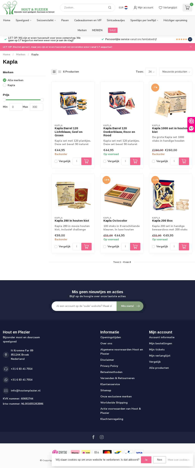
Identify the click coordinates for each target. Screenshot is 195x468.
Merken (82, 30)
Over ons (106, 343)
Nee (159, 460)
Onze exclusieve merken (116, 396)
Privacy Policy (109, 366)
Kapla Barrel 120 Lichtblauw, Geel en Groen (68, 132)
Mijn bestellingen (160, 343)
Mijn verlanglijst (159, 355)
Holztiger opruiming (175, 20)
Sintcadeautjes (116, 20)
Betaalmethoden (111, 372)
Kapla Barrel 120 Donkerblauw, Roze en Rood (119, 132)
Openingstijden (110, 337)
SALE (112, 30)
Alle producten (159, 368)
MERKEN (97, 30)
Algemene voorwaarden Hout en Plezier (121, 352)
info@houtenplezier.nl (26, 390)
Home (6, 20)
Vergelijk (64, 161)
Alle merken (15, 80)
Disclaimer (107, 360)
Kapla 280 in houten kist (72, 220)
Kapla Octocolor (115, 220)
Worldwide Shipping (114, 402)
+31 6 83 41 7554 (21, 369)
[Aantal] (76, 161)
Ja (146, 460)
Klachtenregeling (111, 419)
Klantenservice (110, 384)
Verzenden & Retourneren (117, 378)
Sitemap (105, 390)
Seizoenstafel (45, 20)
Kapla (34, 54)
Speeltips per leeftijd (143, 20)
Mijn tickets (157, 349)
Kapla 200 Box (162, 220)
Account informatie (161, 337)
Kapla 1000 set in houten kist (170, 130)
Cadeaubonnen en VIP (87, 20)
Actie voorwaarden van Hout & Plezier (120, 411)
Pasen (65, 20)
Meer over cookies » (178, 459)
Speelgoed (22, 20)
